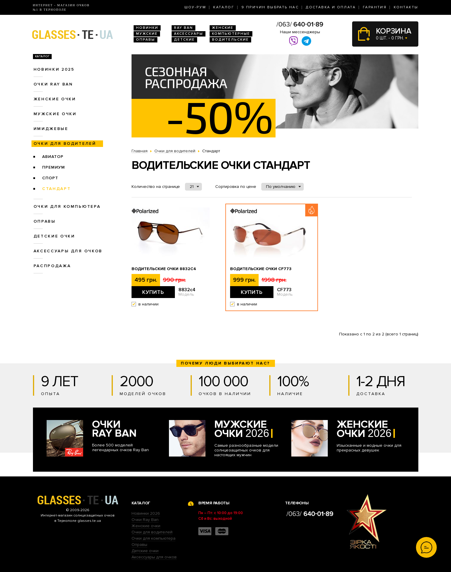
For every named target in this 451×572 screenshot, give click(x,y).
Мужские (147, 33)
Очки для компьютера (67, 206)
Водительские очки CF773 (261, 269)
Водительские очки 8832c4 (164, 269)
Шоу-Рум (195, 7)
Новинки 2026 (146, 513)
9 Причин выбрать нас (270, 7)
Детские (184, 39)
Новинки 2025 (54, 69)
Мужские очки (55, 113)
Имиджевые (51, 128)
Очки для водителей (65, 143)
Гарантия (375, 7)
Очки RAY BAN (53, 84)
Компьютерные (231, 33)
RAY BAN (183, 28)
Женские (222, 28)
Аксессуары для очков (68, 250)
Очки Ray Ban (145, 519)
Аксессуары (188, 33)
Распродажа (52, 265)
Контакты (406, 7)
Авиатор (53, 156)
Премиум (53, 167)
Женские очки (55, 99)
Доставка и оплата (331, 7)
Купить (153, 292)
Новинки (147, 28)
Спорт (50, 177)
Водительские (230, 39)
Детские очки (54, 236)
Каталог (223, 7)
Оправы (145, 39)
